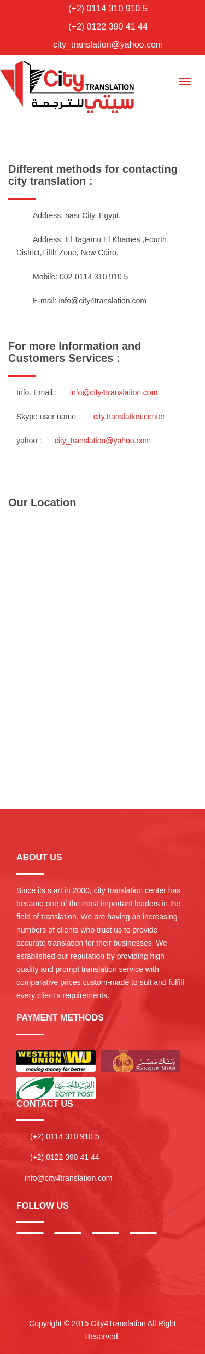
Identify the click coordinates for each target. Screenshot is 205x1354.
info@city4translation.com (102, 300)
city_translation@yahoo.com (108, 44)
